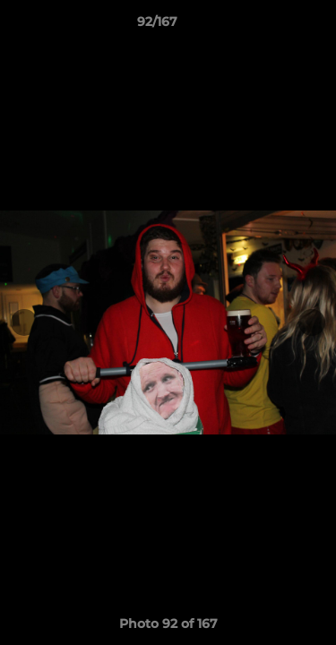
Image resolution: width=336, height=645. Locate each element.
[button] (271, 26)
